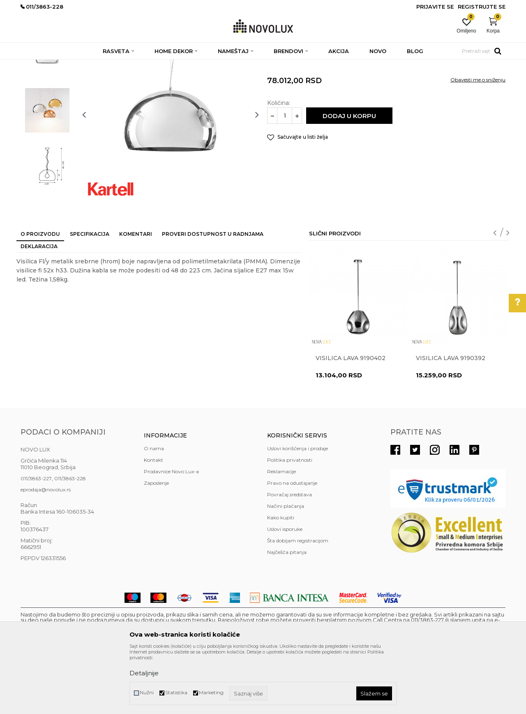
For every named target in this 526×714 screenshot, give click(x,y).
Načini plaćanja (285, 566)
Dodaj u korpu (349, 175)
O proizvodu (40, 294)
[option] (47, 114)
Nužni (147, 692)
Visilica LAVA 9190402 (350, 417)
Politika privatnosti (289, 519)
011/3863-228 (70, 538)
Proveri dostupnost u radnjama (212, 294)
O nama (154, 508)
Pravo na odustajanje (292, 543)
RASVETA (93, 65)
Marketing (211, 692)
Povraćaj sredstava (289, 554)
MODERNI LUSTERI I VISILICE (196, 65)
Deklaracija (39, 306)
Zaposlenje (156, 543)
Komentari (135, 294)
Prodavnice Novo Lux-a (171, 531)
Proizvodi (64, 65)
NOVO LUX (34, 65)
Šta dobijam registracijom (297, 600)
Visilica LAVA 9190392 (450, 417)
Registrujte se (481, 6)
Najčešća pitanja (287, 612)
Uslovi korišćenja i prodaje (297, 508)
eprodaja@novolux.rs (46, 549)
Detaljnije (144, 673)
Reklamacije (281, 531)
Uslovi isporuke (284, 589)
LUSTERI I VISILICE (133, 65)
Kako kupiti (280, 577)
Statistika (176, 692)
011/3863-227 (36, 538)
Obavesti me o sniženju (477, 139)
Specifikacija (89, 294)
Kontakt (153, 519)
